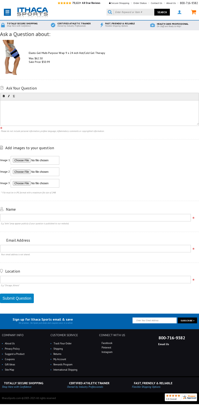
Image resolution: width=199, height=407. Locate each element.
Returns (57, 354)
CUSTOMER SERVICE (64, 335)
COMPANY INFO (13, 335)
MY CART (193, 12)
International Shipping (65, 369)
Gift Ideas (10, 364)
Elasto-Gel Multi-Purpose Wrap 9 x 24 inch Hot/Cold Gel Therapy (67, 53)
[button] (3, 96)
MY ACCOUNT (179, 12)
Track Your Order (62, 343)
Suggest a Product (14, 354)
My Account (59, 359)
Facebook (106, 343)
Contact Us (156, 3)
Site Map (9, 369)
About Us (171, 3)
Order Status (140, 3)
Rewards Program (62, 364)
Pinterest (106, 347)
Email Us (163, 344)
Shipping (58, 348)
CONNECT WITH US (112, 335)
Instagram (107, 352)
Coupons (10, 359)
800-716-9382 (189, 3)
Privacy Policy (12, 348)
